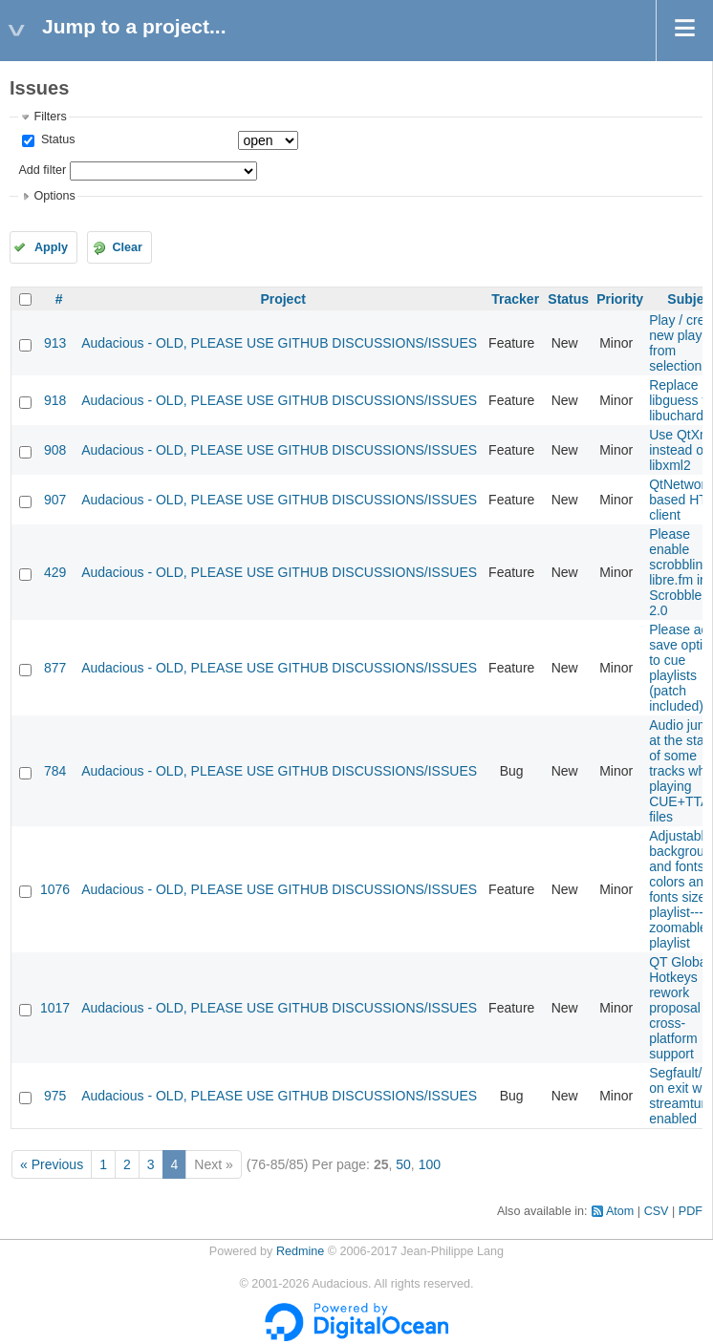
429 (55, 572)
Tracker (515, 299)
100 (430, 1164)
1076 (55, 889)
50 (403, 1164)
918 (55, 400)
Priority (619, 299)
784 (55, 771)
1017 (55, 1007)
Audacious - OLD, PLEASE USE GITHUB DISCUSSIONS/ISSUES (279, 343)
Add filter (42, 170)
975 (55, 1095)
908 (55, 450)
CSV (656, 1211)
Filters (49, 116)
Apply (51, 247)
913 (55, 343)
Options (54, 196)
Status (56, 139)
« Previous (51, 1164)
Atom (620, 1211)
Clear (127, 247)
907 (55, 499)
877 (55, 667)
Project (282, 299)
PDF (690, 1211)
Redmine (300, 1251)
